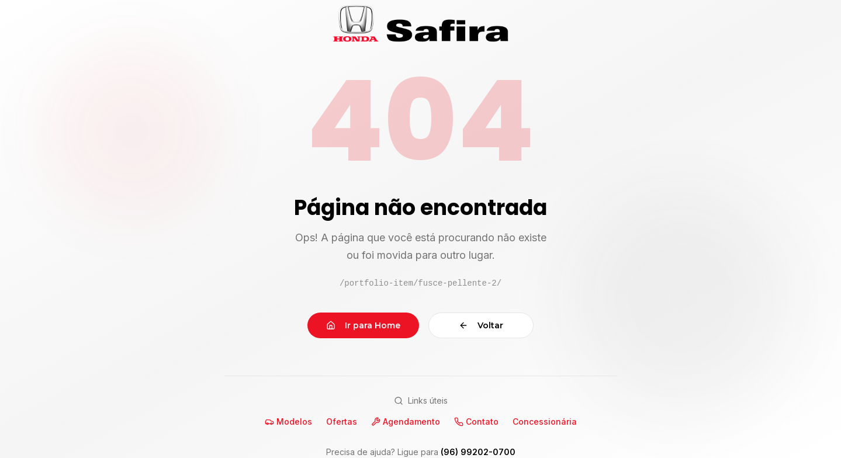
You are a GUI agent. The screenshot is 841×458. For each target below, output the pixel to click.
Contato (476, 421)
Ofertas (341, 421)
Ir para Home (363, 325)
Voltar (481, 325)
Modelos (288, 421)
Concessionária (545, 421)
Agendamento (405, 421)
